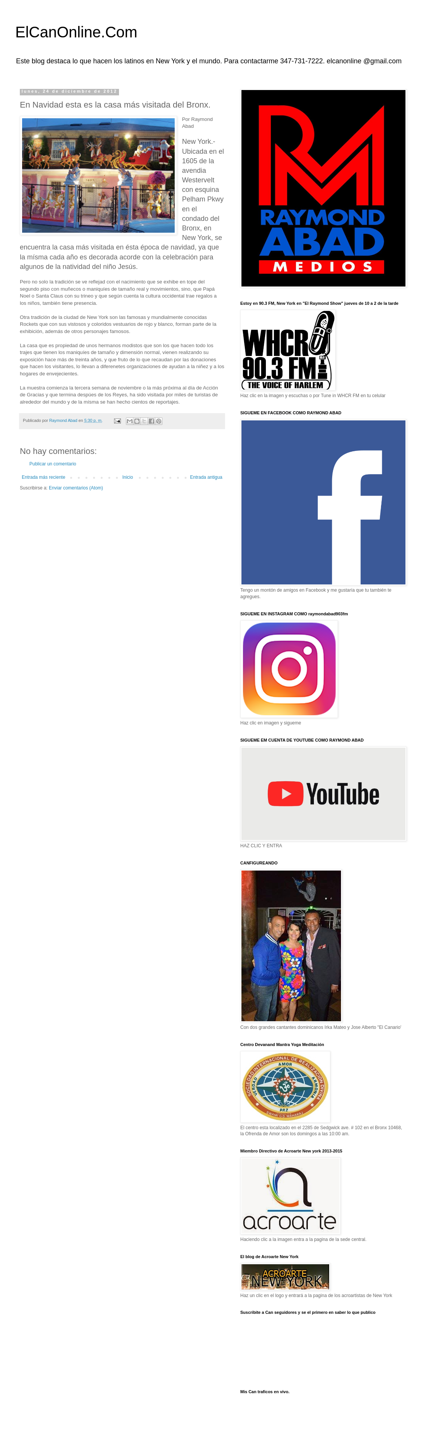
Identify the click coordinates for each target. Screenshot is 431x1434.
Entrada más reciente (43, 477)
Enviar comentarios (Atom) (76, 488)
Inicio (127, 477)
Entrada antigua (206, 477)
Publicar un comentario (52, 464)
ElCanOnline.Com (76, 32)
